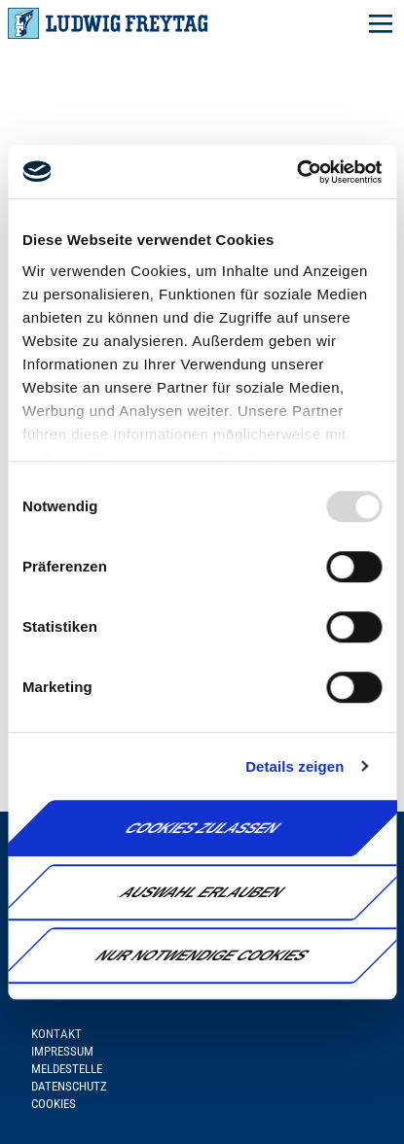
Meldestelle (66, 1068)
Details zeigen (294, 766)
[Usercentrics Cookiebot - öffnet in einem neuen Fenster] (296, 172)
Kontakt (56, 1033)
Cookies (53, 1103)
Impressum (62, 1051)
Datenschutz (69, 1086)
